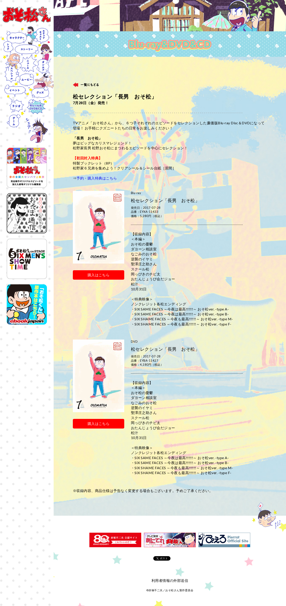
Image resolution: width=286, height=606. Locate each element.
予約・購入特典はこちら (96, 178)
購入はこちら (99, 275)
